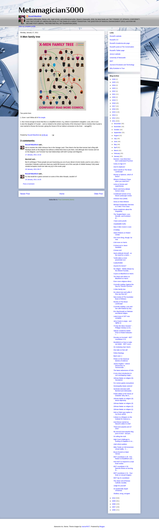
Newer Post (25, 194)
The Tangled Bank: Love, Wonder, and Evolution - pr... (122, 216)
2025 (114, 82)
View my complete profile (27, 26)
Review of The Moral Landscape (120, 303)
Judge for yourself (120, 486)
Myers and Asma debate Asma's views (122, 190)
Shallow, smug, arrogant (122, 493)
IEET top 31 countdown (121, 478)
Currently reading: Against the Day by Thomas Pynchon (124, 285)
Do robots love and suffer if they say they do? (123, 293)
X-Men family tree (120, 289)
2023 (114, 88)
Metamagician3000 (51, 10)
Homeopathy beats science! (123, 386)
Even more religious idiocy (122, 281)
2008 (114, 504)
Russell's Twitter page (117, 50)
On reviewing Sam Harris (122, 347)
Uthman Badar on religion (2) (123, 406)
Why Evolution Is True (117, 68)
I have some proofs (120, 221)
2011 (114, 121)
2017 (114, 106)
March (116, 150)
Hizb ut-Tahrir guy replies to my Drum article (123, 413)
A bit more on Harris (120, 242)
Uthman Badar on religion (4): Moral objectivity (124, 399)
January (117, 156)
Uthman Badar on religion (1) (123, 409)
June (116, 141)
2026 (114, 79)
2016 (114, 109)
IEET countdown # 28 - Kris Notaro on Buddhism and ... (124, 458)
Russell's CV (114, 40)
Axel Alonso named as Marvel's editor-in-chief (122, 423)
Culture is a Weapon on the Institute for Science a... (123, 418)
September (118, 132)
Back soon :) (118, 356)
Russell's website (115, 36)
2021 (114, 94)
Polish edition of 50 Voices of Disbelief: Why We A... (123, 394)
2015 (114, 112)
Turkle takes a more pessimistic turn (120, 259)
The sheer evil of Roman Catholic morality (122, 482)
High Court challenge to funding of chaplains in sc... (124, 440)
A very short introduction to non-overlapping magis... (123, 374)
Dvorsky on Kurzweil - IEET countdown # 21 (123, 338)
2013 (114, 115)
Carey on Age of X (120, 164)
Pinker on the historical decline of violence (121, 360)
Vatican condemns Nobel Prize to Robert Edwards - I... (123, 332)
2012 (114, 118)
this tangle (41, 117)
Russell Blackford (34, 16)
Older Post (98, 194)
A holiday (117, 230)
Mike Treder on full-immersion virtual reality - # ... (124, 448)
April (115, 147)
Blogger (102, 526)
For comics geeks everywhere (124, 383)
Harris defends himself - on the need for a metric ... (123, 254)
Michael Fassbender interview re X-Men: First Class (124, 205)
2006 (114, 510)
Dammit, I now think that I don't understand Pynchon (123, 160)
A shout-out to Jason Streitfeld (120, 246)
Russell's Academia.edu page (120, 43)
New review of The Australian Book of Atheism (123, 298)
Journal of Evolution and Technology (122, 65)
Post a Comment (28, 184)
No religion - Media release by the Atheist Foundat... (124, 270)
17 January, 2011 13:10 (33, 155)
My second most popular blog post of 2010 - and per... (123, 432)
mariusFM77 (86, 526)
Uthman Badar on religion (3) (123, 403)
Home (61, 194)
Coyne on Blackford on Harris (123, 274)
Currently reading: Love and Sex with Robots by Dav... (123, 307)
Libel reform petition (120, 444)
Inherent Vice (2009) (120, 198)
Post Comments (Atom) (66, 199)
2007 (114, 507)
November (117, 126)
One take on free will (120, 350)
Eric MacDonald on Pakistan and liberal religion (123, 312)
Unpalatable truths (120, 224)
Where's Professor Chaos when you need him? (122, 180)
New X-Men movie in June (122, 227)
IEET (111, 61)
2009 (114, 501)
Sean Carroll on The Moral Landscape (122, 171)
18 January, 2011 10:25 (33, 179)
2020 (114, 97)
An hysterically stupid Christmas (121, 489)
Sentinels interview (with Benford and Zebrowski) (122, 390)
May (115, 144)
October (117, 129)
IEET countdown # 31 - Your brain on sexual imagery (123, 474)
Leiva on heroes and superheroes (120, 185)
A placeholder (118, 263)
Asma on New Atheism (121, 202)
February (117, 153)
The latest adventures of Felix (124, 370)
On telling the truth (120, 436)
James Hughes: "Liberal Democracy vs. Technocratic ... (122, 365)
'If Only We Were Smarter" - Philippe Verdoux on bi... (123, 327)
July (115, 138)
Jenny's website (115, 54)
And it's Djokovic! (119, 167)
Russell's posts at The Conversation (122, 47)
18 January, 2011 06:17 (33, 169)
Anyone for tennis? (120, 266)
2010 (114, 498)
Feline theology (119, 353)
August (116, 135)
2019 (114, 100)
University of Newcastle (118, 58)
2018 (114, 103)
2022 (114, 91)
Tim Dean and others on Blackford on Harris (122, 277)
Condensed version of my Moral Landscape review (123, 195)
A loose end (117, 250)
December (117, 123)
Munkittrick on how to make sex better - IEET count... (123, 343)
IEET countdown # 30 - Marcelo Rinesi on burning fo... (123, 468)
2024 (114, 85)
